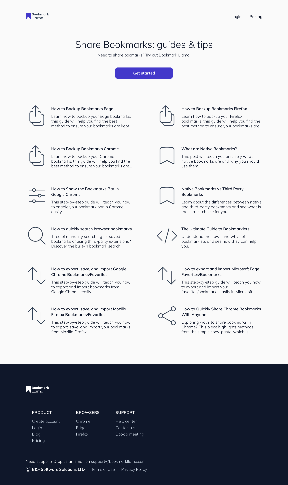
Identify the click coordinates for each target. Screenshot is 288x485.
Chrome (83, 421)
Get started (144, 72)
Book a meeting (130, 434)
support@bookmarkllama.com (118, 461)
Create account (46, 421)
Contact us (125, 427)
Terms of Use (103, 469)
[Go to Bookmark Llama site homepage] (40, 16)
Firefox (82, 434)
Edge (80, 427)
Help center (126, 421)
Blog (36, 434)
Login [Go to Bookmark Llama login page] (236, 16)
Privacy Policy (134, 469)
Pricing (38, 440)
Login (37, 427)
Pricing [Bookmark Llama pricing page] (256, 16)
